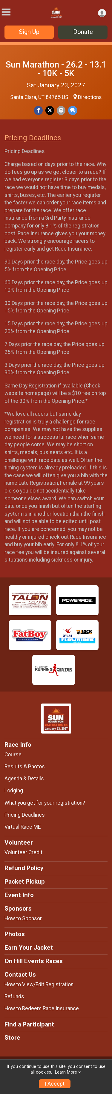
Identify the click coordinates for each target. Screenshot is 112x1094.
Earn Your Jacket (28, 947)
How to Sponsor (23, 918)
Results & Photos (24, 767)
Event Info (19, 895)
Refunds (14, 996)
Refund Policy (23, 868)
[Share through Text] (72, 110)
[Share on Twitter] (49, 110)
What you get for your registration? (44, 803)
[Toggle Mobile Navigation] (6, 12)
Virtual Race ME (22, 827)
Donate (83, 31)
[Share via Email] (61, 110)
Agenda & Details (24, 779)
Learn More (66, 1072)
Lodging (13, 791)
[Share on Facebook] (38, 110)
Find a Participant (29, 1024)
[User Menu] (102, 13)
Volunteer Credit (23, 852)
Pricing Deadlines (32, 138)
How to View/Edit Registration (38, 984)
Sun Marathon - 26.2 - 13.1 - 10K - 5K (56, 68)
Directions (90, 97)
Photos (14, 934)
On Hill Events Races (33, 961)
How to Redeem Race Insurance (41, 1008)
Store (12, 1037)
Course (13, 755)
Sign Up (29, 31)
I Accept (55, 1084)
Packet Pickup (24, 881)
